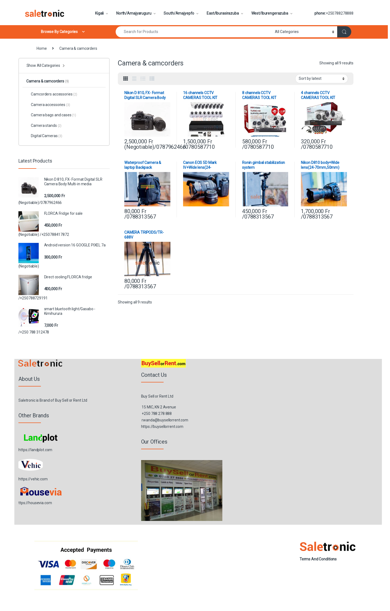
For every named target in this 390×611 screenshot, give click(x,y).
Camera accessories (48, 105)
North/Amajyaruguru (133, 13)
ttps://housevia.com (35, 503)
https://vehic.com (33, 479)
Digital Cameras (44, 136)
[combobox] (194, 31)
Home (42, 48)
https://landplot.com (35, 450)
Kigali (99, 13)
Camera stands (43, 125)
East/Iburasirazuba (223, 13)
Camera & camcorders (47, 81)
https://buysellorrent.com (162, 426)
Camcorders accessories (51, 94)
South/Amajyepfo (179, 13)
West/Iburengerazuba (269, 13)
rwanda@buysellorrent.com (165, 420)
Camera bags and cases (51, 115)
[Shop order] (321, 78)
